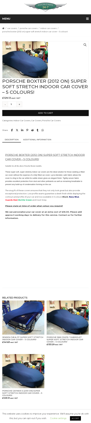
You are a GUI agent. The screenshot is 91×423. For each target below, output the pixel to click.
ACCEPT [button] (75, 418)
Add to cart (45, 113)
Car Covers (12, 28)
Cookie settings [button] (58, 418)
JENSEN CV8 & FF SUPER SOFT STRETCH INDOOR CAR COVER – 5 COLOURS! (22, 338)
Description (11, 139)
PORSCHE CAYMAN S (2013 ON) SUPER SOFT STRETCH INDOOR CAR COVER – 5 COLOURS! (22, 393)
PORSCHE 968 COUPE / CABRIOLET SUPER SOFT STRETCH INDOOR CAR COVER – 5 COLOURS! (65, 339)
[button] (85, 45)
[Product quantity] (12, 104)
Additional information (37, 139)
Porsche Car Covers (29, 28)
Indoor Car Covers (48, 28)
